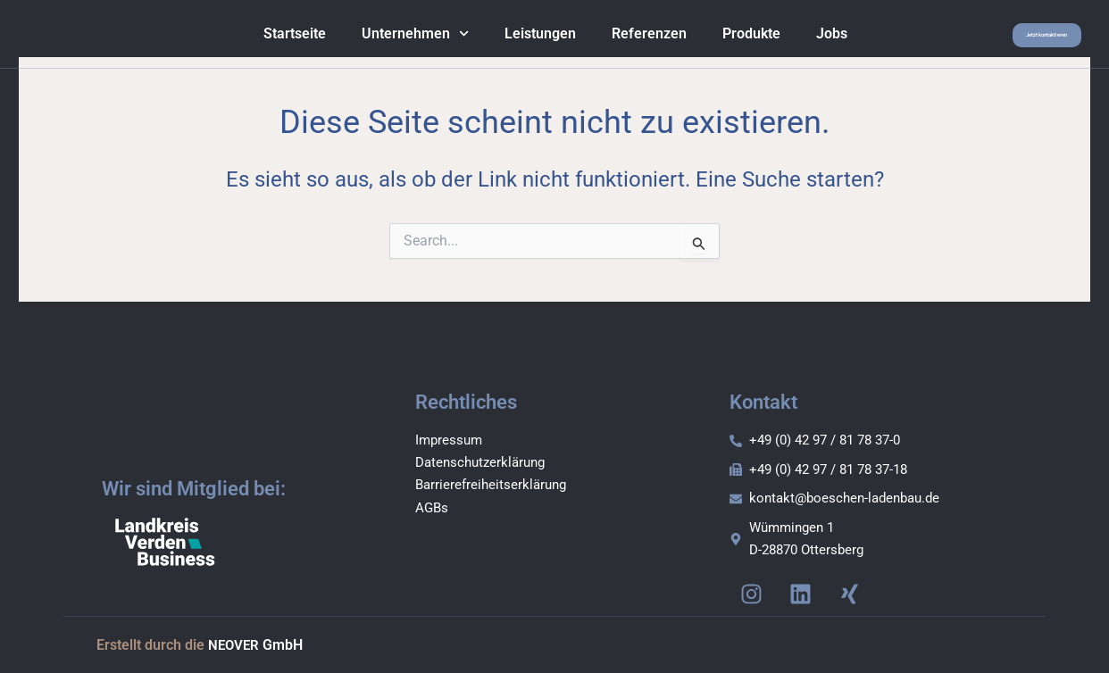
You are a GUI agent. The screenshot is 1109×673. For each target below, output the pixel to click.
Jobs (800, 39)
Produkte (720, 39)
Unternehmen (384, 40)
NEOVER (235, 646)
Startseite (263, 39)
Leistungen (509, 39)
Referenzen (617, 39)
